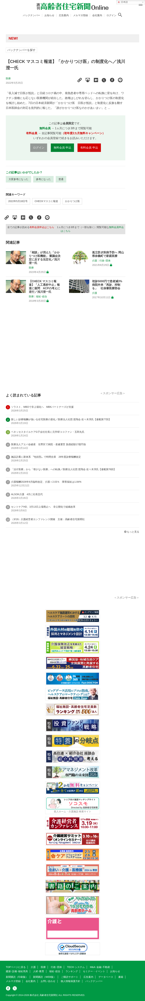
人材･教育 (38, 971)
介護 (94, 260)
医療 (8, 78)
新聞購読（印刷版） (17, 977)
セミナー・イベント (94, 971)
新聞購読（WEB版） (44, 977)
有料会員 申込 (89, 147)
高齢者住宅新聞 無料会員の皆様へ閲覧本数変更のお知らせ (57, 38)
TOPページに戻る (16, 967)
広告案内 (64, 15)
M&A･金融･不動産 (100, 967)
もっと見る (133, 531)
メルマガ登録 (80, 15)
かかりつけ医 (72, 201)
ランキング (72, 971)
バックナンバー (31, 15)
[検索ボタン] (120, 15)
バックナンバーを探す (21, 50)
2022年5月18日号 (18, 201)
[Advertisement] (65, 351)
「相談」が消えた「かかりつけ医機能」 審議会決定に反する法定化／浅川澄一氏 (44, 257)
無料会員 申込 (62, 147)
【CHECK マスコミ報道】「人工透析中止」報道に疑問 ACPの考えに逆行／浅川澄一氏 (44, 286)
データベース (105, 977)
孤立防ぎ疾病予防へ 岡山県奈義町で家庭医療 (108, 254)
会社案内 (97, 15)
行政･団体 (105, 260)
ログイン (111, 15)
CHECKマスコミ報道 (46, 201)
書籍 (120, 977)
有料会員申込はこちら (42, 227)
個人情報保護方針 (70, 981)
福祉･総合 (41, 296)
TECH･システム (76, 967)
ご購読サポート (69, 977)
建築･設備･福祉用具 (17, 971)
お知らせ (49, 15)
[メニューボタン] (140, 4)
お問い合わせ (48, 981)
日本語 (122, 2)
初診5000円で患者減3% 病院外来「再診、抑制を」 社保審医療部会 (107, 285)
